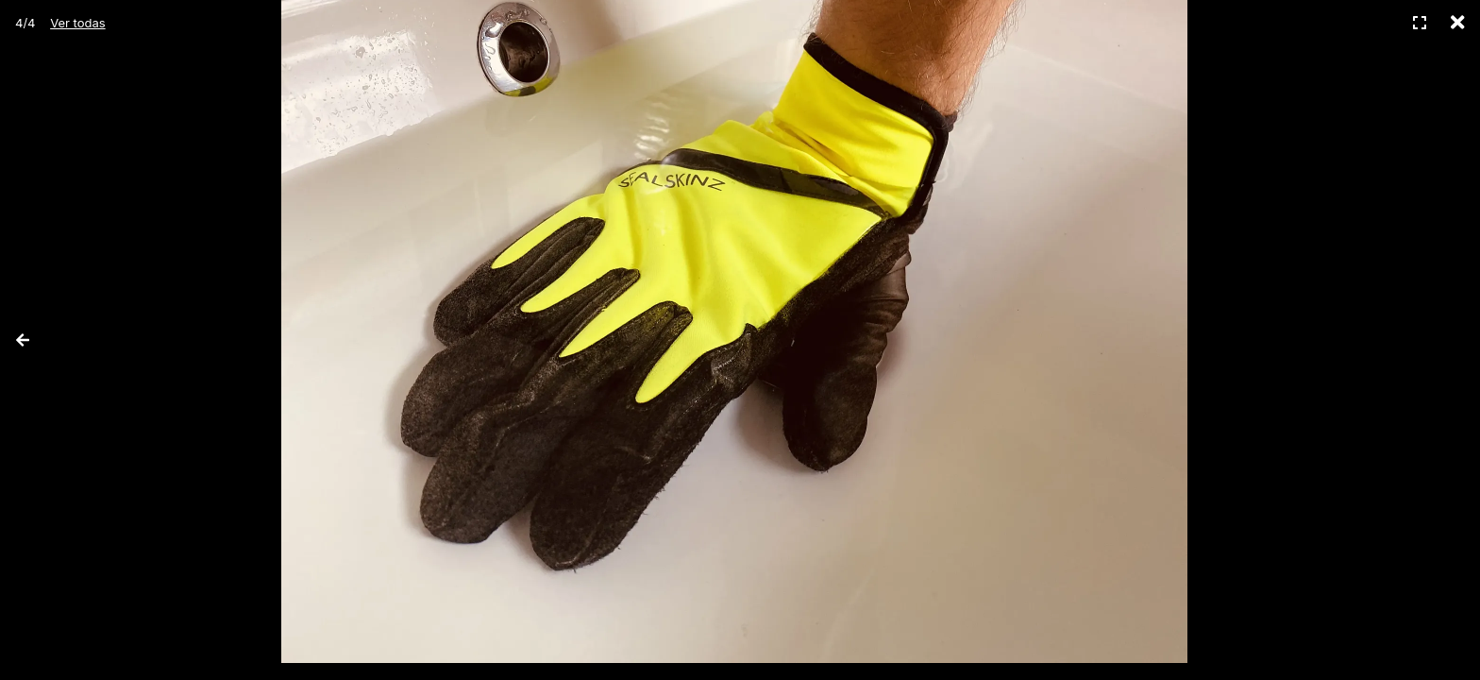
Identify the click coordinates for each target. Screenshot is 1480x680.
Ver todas (77, 22)
